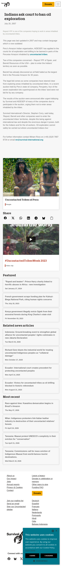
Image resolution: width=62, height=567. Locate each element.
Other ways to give (40, 484)
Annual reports (13, 484)
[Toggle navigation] (58, 4)
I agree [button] (32, 556)
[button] (41, 561)
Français (35, 507)
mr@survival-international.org (29, 140)
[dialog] (41, 546)
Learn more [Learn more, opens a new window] (30, 550)
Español (35, 504)
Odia (34, 521)
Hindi (34, 518)
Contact (10, 490)
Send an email (13, 504)
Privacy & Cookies (15, 487)
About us (10, 476)
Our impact (11, 479)
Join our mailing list (15, 501)
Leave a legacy (38, 476)
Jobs (9, 482)
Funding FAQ (37, 487)
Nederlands (37, 512)
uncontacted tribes (38, 54)
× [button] (56, 531)
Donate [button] (48, 4)
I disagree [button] (49, 556)
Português (36, 515)
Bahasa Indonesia (40, 524)
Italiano (35, 509)
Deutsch (35, 501)
